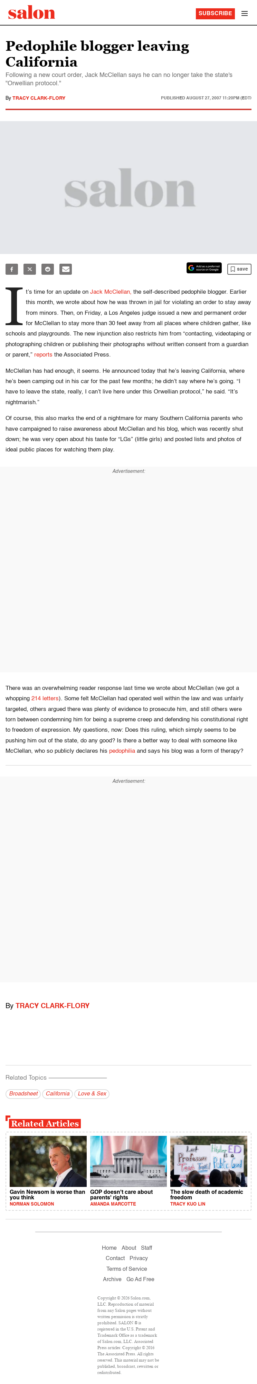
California (57, 1094)
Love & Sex (92, 1094)
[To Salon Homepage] (31, 12)
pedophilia (122, 751)
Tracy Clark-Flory (38, 98)
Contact (115, 1258)
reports (43, 355)
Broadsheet (23, 1094)
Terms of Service (126, 1269)
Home (109, 1248)
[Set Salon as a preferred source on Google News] (204, 267)
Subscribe (215, 14)
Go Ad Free (140, 1280)
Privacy (139, 1258)
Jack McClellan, (111, 292)
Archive (112, 1280)
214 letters (45, 699)
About (129, 1248)
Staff (146, 1248)
